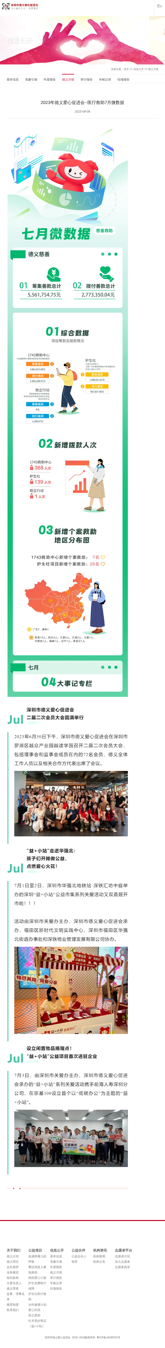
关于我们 (13, 1250)
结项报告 (124, 79)
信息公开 (138, 69)
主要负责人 (14, 1283)
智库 (75, 1261)
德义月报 (153, 69)
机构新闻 (99, 1256)
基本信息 (13, 79)
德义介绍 (13, 1256)
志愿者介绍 (122, 1256)
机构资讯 (100, 1250)
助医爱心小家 (37, 1277)
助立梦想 (34, 1315)
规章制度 (13, 1304)
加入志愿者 (122, 1261)
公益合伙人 (79, 1256)
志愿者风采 (122, 1267)
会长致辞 (13, 1267)
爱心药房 (34, 1310)
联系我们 (13, 1310)
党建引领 (31, 79)
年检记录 (105, 79)
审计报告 (87, 79)
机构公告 (99, 1261)
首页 (126, 69)
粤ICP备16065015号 (108, 1337)
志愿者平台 (123, 1250)
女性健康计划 (37, 1304)
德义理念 (13, 1261)
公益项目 (35, 1250)
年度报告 (50, 79)
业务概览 (13, 1272)
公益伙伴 (78, 1250)
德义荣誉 (13, 1288)
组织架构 (13, 1277)
